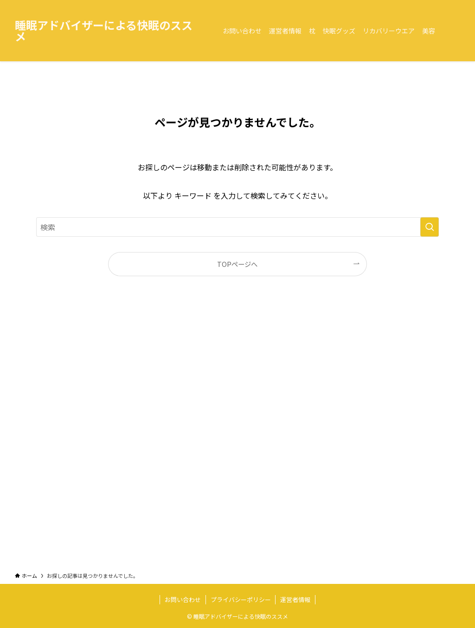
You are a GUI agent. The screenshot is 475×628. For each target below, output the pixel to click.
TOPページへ (237, 264)
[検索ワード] (237, 227)
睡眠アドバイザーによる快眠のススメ (104, 30)
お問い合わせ (183, 599)
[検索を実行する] (429, 227)
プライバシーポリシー (241, 599)
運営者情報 (295, 599)
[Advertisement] (237, 432)
